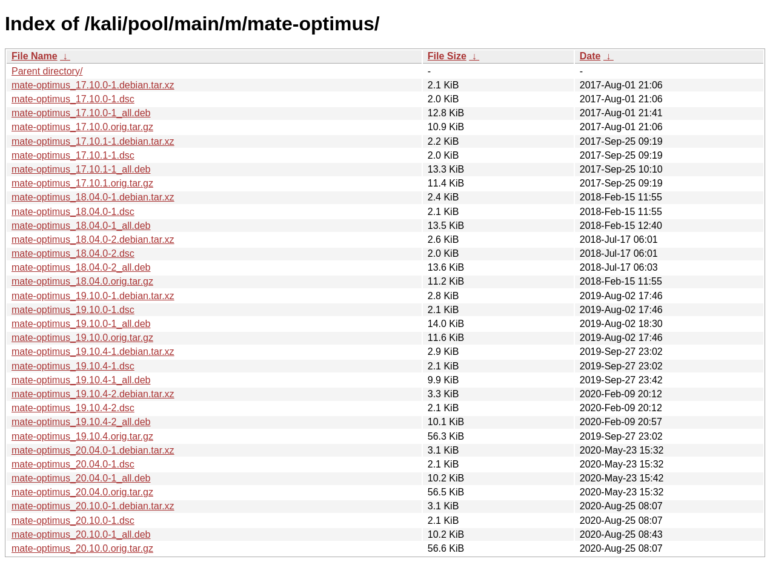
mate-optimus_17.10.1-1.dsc (73, 155)
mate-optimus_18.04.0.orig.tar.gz (82, 281)
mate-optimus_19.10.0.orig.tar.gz (82, 337)
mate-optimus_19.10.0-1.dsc (73, 310)
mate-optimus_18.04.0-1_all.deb (81, 225)
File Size (447, 56)
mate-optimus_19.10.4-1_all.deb (81, 380)
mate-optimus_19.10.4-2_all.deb (81, 422)
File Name (35, 56)
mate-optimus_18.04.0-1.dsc (73, 212)
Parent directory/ (47, 71)
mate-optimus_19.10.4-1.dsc (73, 366)
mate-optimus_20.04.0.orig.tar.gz (82, 492)
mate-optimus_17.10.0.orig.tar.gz (82, 127)
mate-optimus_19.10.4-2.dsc (73, 408)
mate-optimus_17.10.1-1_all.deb (81, 169)
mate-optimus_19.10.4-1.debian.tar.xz (93, 351)
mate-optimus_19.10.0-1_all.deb (81, 324)
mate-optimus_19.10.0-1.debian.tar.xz (93, 296)
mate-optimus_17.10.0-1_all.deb (81, 113)
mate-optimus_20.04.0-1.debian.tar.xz (93, 450)
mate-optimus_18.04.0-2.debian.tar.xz (93, 239)
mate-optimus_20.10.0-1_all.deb (81, 534)
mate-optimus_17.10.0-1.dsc (73, 99)
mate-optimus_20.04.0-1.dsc (73, 464)
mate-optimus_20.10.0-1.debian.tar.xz (93, 506)
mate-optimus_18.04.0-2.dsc (73, 253)
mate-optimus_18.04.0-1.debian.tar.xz (93, 197)
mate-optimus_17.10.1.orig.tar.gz (82, 183)
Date (590, 56)
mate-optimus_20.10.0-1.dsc (73, 520)
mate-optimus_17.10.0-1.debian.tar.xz (93, 85)
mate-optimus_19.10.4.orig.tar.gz (82, 436)
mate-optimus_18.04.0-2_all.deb (81, 267)
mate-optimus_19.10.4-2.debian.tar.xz (93, 394)
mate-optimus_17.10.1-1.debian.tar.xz (93, 141)
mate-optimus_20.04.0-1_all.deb (81, 478)
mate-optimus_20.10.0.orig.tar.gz (82, 548)
